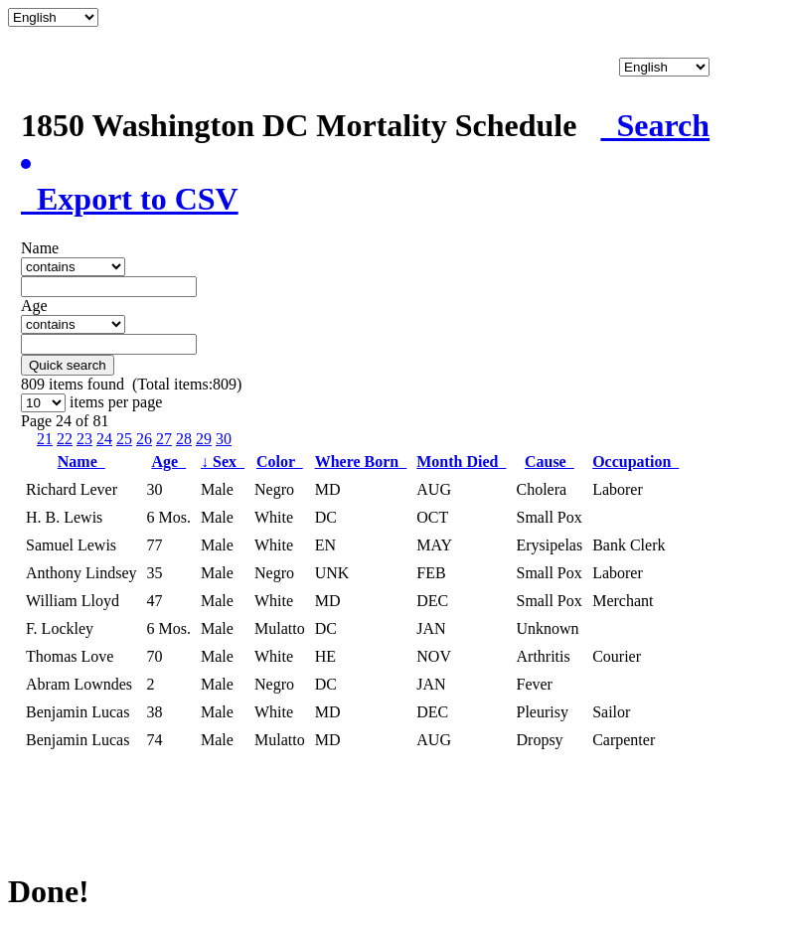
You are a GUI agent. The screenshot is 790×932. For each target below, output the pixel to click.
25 (124, 438)
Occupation (635, 461)
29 (204, 438)
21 (45, 438)
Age (168, 461)
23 (84, 438)
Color (279, 461)
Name (81, 461)
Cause (549, 461)
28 (184, 438)
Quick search (67, 365)
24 (104, 438)
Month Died (461, 461)
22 (65, 438)
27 (164, 438)
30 (224, 438)
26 (144, 438)
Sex (222, 461)
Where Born (361, 461)
